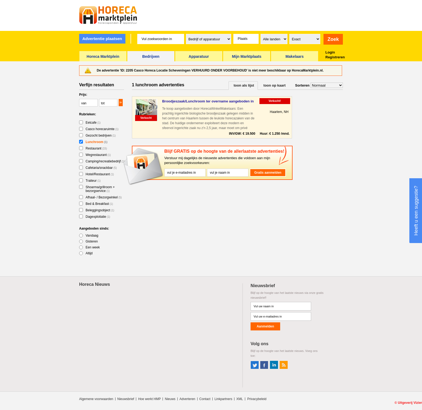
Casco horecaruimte (102, 129)
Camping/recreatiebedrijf (105, 161)
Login (330, 52)
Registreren (335, 57)
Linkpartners (223, 399)
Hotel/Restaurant (100, 174)
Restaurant (96, 148)
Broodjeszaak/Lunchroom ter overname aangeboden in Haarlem (208, 101)
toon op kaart (274, 85)
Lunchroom (96, 142)
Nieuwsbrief (125, 399)
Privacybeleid (256, 399)
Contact (204, 399)
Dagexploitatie (98, 217)
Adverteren (187, 399)
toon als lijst (244, 85)
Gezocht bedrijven (101, 135)
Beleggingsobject (100, 210)
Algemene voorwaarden (96, 399)
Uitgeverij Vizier (410, 403)
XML (239, 399)
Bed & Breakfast (99, 204)
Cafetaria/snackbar (101, 168)
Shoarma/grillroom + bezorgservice (100, 189)
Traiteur (93, 181)
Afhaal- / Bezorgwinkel (104, 197)
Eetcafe (93, 122)
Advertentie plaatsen (102, 38)
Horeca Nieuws (94, 284)
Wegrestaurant (98, 155)
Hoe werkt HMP (149, 399)
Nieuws (170, 399)
